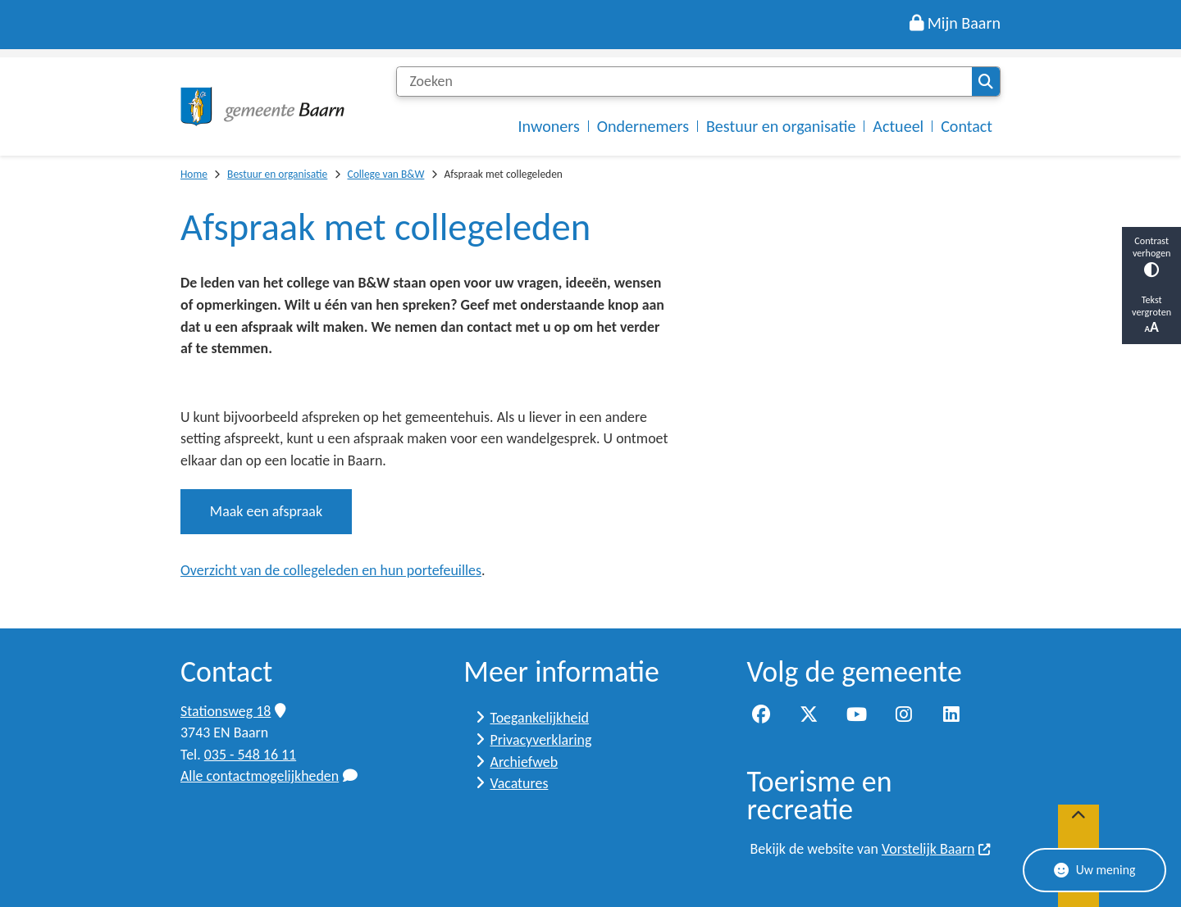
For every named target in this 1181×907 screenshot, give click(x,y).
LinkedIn (951, 715)
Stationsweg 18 (232, 711)
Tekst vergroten (1151, 314)
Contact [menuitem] (966, 126)
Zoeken (985, 82)
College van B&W (385, 174)
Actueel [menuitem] (898, 126)
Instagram (904, 715)
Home (193, 174)
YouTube (856, 715)
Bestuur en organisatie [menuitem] (780, 126)
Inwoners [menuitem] (549, 126)
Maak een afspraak (266, 511)
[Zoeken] (684, 82)
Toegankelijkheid (540, 718)
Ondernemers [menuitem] (643, 126)
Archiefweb (524, 762)
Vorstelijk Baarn (937, 849)
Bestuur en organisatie (277, 174)
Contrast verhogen (1151, 256)
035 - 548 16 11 (250, 755)
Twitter (808, 715)
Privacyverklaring (541, 740)
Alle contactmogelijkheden (269, 776)
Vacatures (519, 783)
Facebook (762, 715)
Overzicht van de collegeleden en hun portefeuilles (330, 570)
